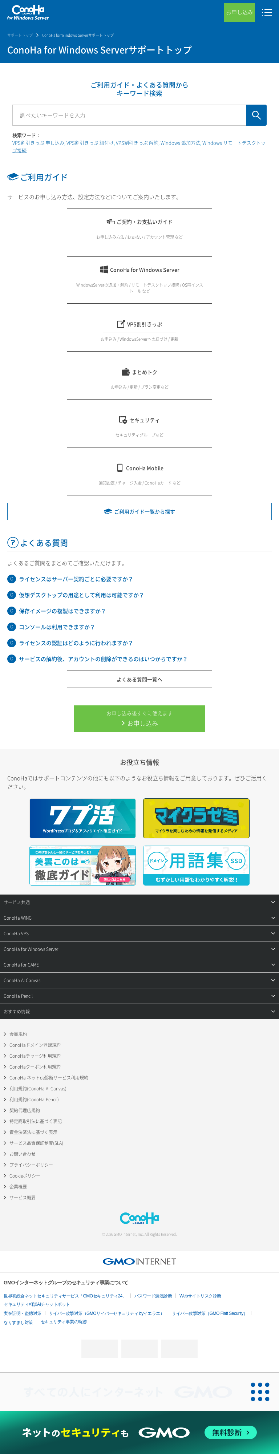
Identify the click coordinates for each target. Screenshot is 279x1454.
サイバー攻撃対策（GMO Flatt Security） (209, 1313)
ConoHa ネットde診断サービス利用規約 (48, 1077)
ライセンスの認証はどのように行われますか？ (76, 643)
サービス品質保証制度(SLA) (36, 1143)
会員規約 (18, 1034)
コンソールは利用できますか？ (57, 627)
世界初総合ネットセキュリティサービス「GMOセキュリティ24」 (65, 1296)
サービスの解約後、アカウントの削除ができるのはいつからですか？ (103, 659)
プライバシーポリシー (31, 1165)
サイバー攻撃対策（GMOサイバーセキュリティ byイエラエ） (107, 1313)
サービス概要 (22, 1197)
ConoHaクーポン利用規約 (35, 1067)
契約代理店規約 (24, 1110)
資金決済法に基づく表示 (33, 1132)
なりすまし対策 (18, 1322)
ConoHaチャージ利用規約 (35, 1056)
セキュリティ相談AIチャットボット (37, 1304)
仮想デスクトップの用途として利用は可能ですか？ (81, 595)
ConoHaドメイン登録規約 (35, 1045)
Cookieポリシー (24, 1175)
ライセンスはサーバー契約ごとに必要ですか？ (76, 579)
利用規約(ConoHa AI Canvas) (37, 1088)
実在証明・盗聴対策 (22, 1313)
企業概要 (18, 1186)
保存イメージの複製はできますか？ (62, 611)
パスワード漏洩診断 (153, 1296)
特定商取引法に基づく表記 (35, 1121)
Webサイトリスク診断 (200, 1296)
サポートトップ (20, 35)
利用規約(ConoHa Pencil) (34, 1099)
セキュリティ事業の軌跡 (64, 1321)
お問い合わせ (22, 1154)
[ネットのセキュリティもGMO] (139, 1432)
